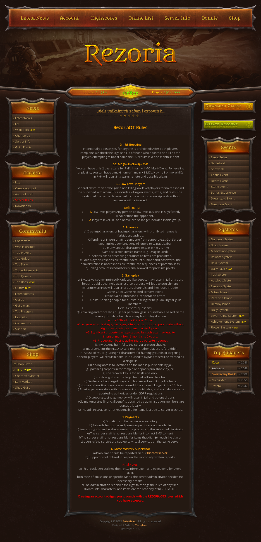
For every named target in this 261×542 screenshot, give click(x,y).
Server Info (22, 141)
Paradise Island (220, 298)
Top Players (22, 253)
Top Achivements (26, 270)
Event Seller (218, 157)
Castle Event (218, 175)
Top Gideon (22, 258)
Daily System (219, 310)
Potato (228, 386)
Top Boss (24, 282)
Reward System (220, 257)
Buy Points (22, 370)
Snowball (216, 169)
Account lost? (23, 194)
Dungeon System (222, 239)
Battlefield (217, 163)
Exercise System (221, 286)
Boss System (219, 245)
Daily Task (220, 269)
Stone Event (218, 187)
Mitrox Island (219, 292)
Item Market (22, 382)
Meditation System (223, 251)
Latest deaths (23, 294)
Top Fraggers (23, 311)
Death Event (218, 181)
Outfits (22, 288)
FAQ (17, 124)
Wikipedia (24, 130)
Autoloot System (221, 280)
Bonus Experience (222, 192)
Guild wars (21, 305)
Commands (22, 323)
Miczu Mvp (228, 380)
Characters (21, 241)
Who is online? (24, 247)
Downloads (22, 206)
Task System (218, 274)
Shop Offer (22, 364)
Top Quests (22, 276)
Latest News (22, 118)
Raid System (218, 263)
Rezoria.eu (129, 521)
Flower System (223, 327)
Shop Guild (21, 387)
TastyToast (141, 525)
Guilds (18, 300)
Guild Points (22, 147)
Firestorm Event (220, 204)
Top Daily (20, 264)
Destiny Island (219, 304)
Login (17, 182)
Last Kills (20, 317)
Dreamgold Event (222, 198)
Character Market (26, 376)
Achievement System (228, 321)
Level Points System (227, 316)
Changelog (21, 136)
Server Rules (23, 200)
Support (19, 329)
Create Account (24, 188)
